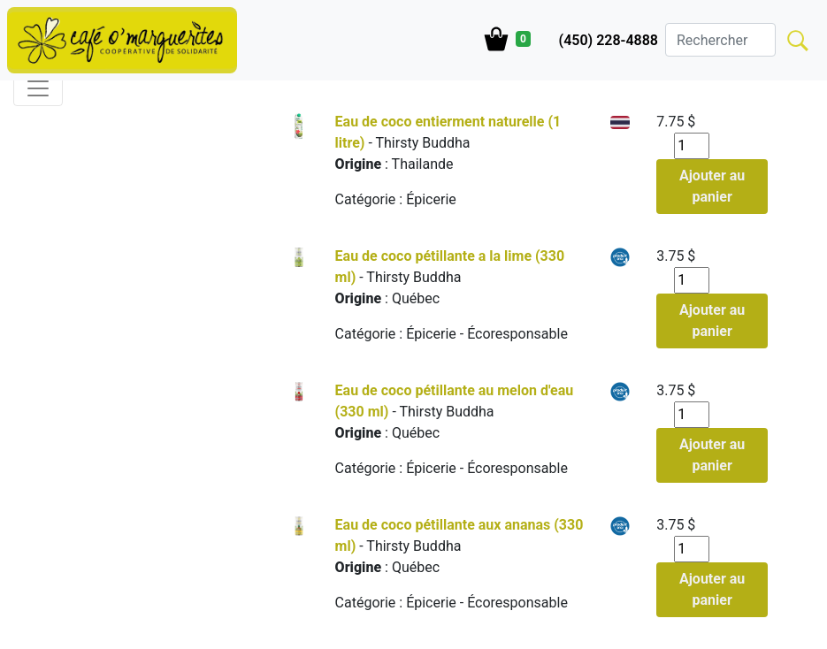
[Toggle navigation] (38, 88)
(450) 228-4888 (608, 40)
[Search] (720, 40)
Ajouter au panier (712, 186)
